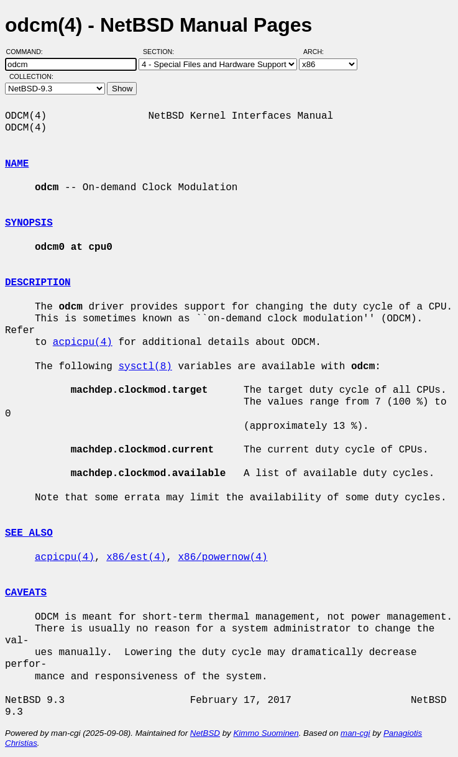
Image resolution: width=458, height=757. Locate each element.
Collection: (31, 76)
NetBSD (205, 733)
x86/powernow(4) (222, 557)
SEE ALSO (29, 533)
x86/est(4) (136, 557)
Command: (28, 51)
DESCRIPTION (38, 283)
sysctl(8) (145, 367)
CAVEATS (26, 593)
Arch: (319, 51)
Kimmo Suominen (265, 733)
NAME (17, 164)
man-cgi (355, 733)
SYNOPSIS (29, 223)
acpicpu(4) (82, 342)
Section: (161, 51)
